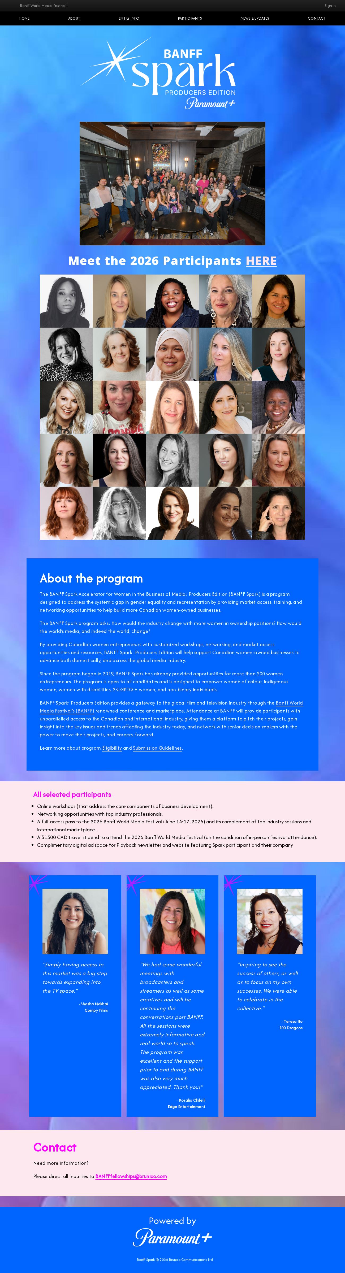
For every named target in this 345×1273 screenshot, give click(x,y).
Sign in (330, 5)
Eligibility (112, 747)
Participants (190, 18)
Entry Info (129, 18)
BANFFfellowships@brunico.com (131, 1176)
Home (24, 18)
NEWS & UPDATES (255, 18)
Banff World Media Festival (43, 5)
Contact (317, 18)
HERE (261, 262)
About (74, 18)
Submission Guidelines (157, 747)
